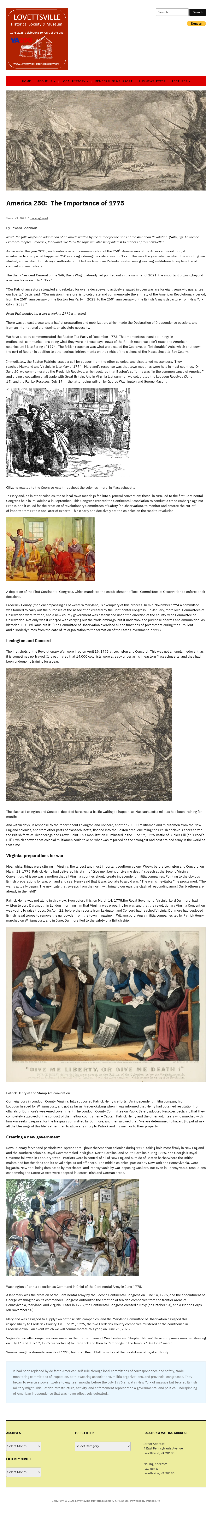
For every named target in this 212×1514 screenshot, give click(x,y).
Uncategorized (39, 218)
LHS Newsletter (152, 81)
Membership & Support (113, 81)
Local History (73, 81)
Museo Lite (153, 1501)
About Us (44, 81)
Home (26, 81)
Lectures (179, 81)
